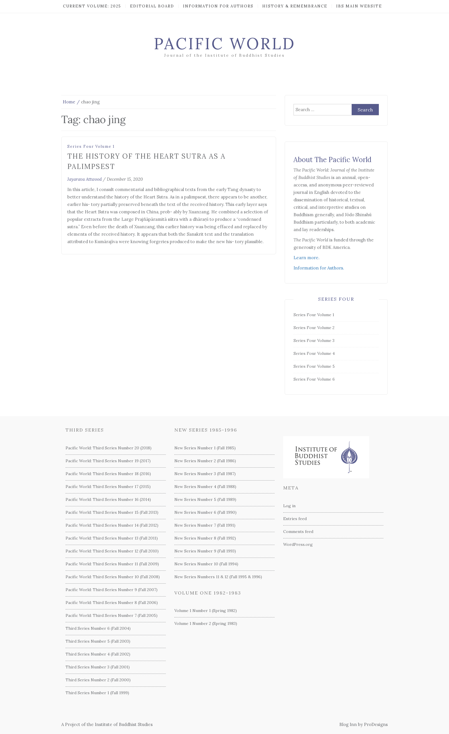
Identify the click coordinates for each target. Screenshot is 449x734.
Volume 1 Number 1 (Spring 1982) (205, 610)
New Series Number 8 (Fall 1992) (205, 538)
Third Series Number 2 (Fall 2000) (98, 679)
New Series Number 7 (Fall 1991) (204, 525)
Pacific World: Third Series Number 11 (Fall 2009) (112, 563)
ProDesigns (376, 724)
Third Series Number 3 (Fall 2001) (98, 667)
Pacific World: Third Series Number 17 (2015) (108, 486)
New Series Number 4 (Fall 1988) (205, 486)
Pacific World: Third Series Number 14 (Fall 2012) (112, 525)
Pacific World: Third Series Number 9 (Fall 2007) (111, 589)
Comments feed (298, 531)
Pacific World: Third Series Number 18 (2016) (108, 473)
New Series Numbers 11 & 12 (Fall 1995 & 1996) (218, 576)
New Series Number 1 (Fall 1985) (205, 447)
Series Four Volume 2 (314, 327)
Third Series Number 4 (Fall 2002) (98, 654)
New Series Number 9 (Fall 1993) (205, 551)
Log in (289, 505)
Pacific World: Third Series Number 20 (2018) (108, 447)
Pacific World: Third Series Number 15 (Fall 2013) (112, 512)
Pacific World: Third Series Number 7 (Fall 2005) (111, 615)
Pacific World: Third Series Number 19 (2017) (108, 460)
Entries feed (295, 518)
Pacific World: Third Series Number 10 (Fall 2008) (113, 576)
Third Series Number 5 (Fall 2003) (98, 641)
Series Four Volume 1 (91, 146)
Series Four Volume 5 (314, 366)
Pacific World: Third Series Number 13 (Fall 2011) (112, 538)
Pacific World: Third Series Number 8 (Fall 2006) (112, 602)
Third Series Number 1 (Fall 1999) (97, 692)
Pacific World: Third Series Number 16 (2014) (108, 499)
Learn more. (307, 257)
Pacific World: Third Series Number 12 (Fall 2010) (112, 551)
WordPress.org (298, 544)
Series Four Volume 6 (314, 379)
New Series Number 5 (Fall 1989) (205, 499)
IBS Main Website (359, 6)
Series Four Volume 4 (314, 353)
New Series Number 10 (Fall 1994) (206, 563)
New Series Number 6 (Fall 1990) (205, 512)
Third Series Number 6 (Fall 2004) (98, 628)
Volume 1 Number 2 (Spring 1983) (205, 623)
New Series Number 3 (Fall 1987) (205, 473)
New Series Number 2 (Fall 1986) (205, 460)
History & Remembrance (294, 6)
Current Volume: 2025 (92, 6)
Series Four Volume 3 (314, 340)
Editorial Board (152, 6)
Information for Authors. (319, 268)
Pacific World (225, 44)
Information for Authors (218, 6)
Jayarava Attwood (84, 179)
